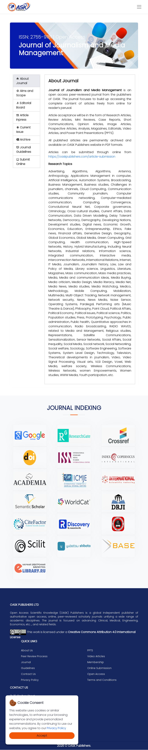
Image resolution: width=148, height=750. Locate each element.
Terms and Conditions (102, 680)
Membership (95, 662)
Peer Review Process (34, 656)
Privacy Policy (56, 728)
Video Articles (96, 656)
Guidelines (28, 668)
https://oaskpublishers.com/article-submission (81, 157)
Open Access (96, 674)
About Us (27, 651)
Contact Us (28, 674)
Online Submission (99, 668)
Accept (42, 735)
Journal (26, 662)
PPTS (90, 651)
